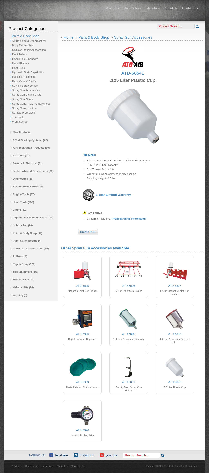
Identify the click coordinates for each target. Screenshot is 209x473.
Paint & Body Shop (93, 37)
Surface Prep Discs (23, 112)
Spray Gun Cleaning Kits (26, 94)
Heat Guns (18, 67)
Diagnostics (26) (22, 178)
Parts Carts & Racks (24, 81)
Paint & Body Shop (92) (26, 233)
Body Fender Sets (22, 45)
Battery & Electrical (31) (27, 163)
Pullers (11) (19, 256)
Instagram (84, 455)
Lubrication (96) (22, 225)
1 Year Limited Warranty (113, 194)
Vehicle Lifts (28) (22, 287)
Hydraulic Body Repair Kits (28, 72)
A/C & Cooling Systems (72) (29, 140)
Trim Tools (18, 117)
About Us (171, 8)
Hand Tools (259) (22, 202)
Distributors (132, 8)
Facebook (58, 455)
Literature (153, 8)
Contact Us (190, 8)
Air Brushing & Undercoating (29, 40)
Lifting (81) (18, 209)
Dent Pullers (19, 54)
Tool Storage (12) (22, 279)
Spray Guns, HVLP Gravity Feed (31, 103)
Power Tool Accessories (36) (30, 248)
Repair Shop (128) (23, 264)
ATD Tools (54, 8)
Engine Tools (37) (23, 194)
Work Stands (19, 121)
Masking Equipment (24, 76)
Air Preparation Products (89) (30, 147)
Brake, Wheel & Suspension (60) (32, 171)
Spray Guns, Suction (24, 108)
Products (112, 8)
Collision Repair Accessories (29, 49)
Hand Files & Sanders (25, 58)
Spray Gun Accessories (26, 90)
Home (68, 37)
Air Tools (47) (20, 155)
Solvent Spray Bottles (25, 85)
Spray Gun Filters (22, 99)
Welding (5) (19, 295)
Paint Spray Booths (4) (26, 240)
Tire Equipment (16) (24, 271)
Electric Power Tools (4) (27, 186)
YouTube (108, 455)
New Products (21, 132)
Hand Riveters (20, 63)
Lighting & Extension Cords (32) (32, 217)
